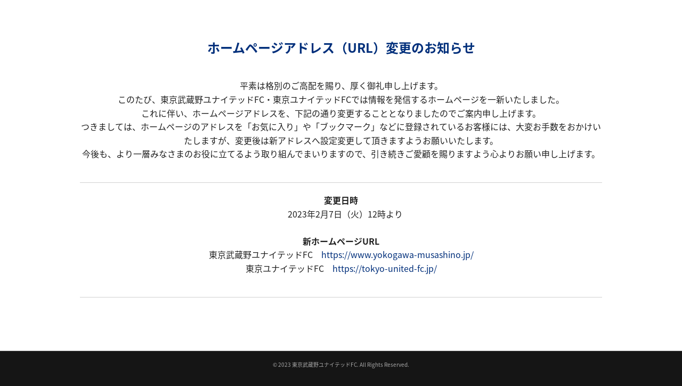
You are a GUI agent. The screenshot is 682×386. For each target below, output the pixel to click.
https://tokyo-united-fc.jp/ (384, 268)
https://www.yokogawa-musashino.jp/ (397, 254)
